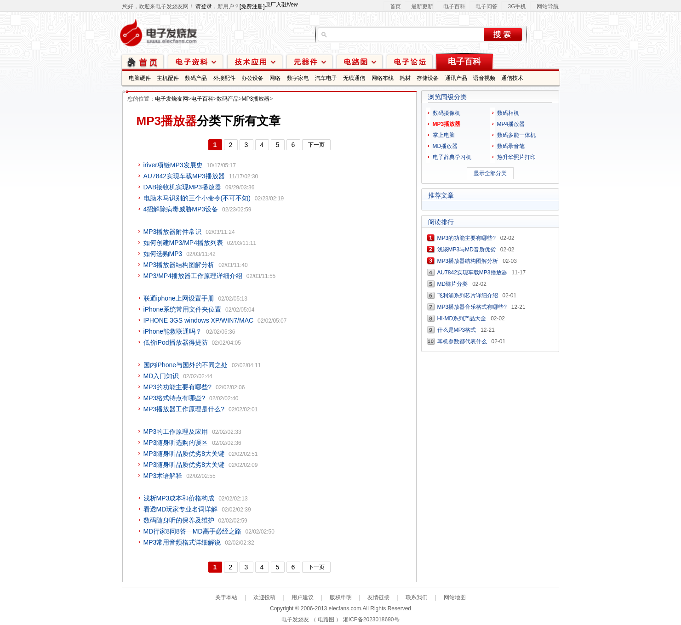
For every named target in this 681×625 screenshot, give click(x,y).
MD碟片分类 (452, 284)
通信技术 (512, 78)
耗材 (405, 78)
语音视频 (484, 78)
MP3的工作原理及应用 (175, 431)
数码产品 (196, 78)
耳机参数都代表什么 (462, 341)
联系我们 (417, 597)
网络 (274, 78)
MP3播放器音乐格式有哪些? (472, 307)
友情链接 (378, 597)
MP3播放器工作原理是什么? (184, 409)
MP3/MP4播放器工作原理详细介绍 (192, 275)
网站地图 (455, 597)
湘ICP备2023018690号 (371, 619)
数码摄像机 (446, 113)
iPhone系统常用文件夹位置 (182, 309)
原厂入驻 (281, 4)
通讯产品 (456, 78)
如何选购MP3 (163, 253)
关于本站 (226, 597)
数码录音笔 (511, 146)
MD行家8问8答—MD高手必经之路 (192, 531)
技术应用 (255, 61)
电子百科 (454, 6)
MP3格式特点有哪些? (174, 398)
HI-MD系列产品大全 (461, 318)
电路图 (359, 61)
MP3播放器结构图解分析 (179, 264)
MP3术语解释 (163, 475)
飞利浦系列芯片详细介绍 (467, 295)
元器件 (309, 61)
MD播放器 (445, 146)
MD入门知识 (161, 376)
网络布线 (383, 78)
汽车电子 (326, 78)
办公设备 (252, 78)
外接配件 (224, 78)
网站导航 (548, 6)
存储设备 (428, 78)
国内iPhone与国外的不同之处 (185, 365)
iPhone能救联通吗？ (172, 331)
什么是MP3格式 (456, 330)
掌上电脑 (444, 135)
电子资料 (195, 61)
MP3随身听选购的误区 (175, 442)
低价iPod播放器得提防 (175, 342)
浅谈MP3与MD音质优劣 (466, 249)
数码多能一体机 (516, 135)
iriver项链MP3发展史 (173, 165)
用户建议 (303, 597)
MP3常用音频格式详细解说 (182, 542)
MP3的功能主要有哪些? (177, 387)
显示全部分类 (490, 173)
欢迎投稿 (264, 597)
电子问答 (486, 6)
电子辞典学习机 (452, 157)
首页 (395, 6)
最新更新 (422, 6)
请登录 (203, 6)
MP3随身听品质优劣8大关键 (184, 453)
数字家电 (298, 78)
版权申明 (341, 597)
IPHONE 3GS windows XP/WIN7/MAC (198, 320)
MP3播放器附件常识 (172, 231)
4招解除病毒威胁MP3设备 (180, 209)
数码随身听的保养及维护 (178, 520)
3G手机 (517, 6)
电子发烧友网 (171, 99)
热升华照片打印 (516, 157)
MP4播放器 (511, 124)
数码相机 (508, 113)
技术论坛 (409, 61)
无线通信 (354, 78)
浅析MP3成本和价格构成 (179, 498)
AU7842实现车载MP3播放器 (184, 176)
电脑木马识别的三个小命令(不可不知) (197, 198)
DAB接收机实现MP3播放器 (182, 187)
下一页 (316, 145)
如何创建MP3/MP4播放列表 (183, 242)
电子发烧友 (295, 619)
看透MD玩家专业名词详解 (180, 509)
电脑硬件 (140, 78)
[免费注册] (252, 6)
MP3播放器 (256, 99)
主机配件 (168, 78)
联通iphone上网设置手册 (178, 298)
